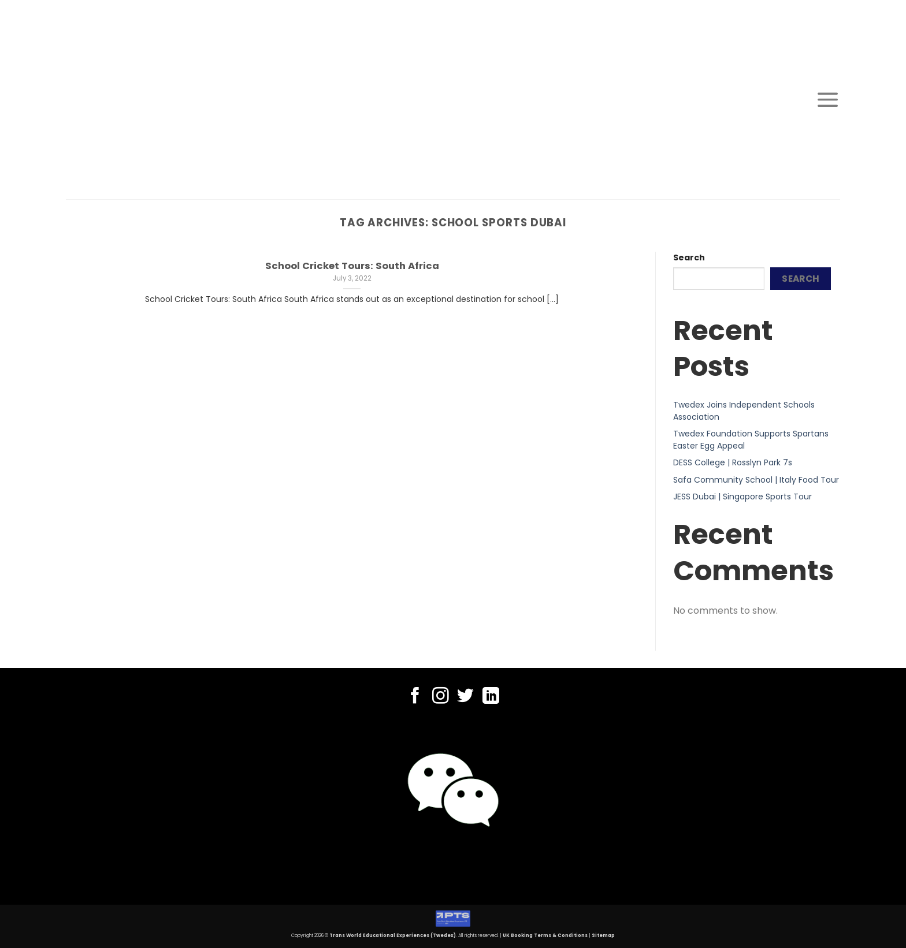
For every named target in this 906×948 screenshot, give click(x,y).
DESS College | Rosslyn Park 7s (732, 462)
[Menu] (828, 99)
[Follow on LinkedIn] (490, 697)
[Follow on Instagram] (440, 697)
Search (689, 257)
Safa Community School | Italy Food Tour (756, 480)
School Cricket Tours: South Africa (352, 266)
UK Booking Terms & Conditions (545, 935)
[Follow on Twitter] (465, 697)
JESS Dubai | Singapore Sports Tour (742, 496)
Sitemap (603, 935)
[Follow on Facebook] (415, 697)
